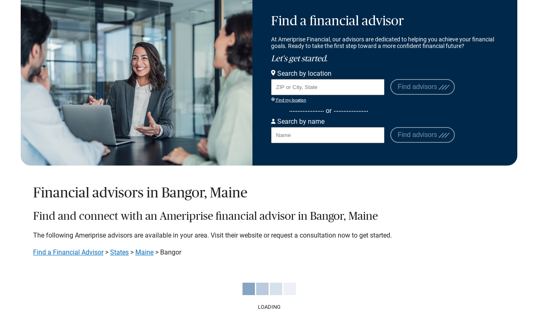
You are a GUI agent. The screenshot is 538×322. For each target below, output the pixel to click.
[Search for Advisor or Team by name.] (327, 135)
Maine (144, 252)
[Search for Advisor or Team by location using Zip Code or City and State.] (327, 87)
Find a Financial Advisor (68, 252)
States (119, 252)
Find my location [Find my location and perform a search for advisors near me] (288, 99)
